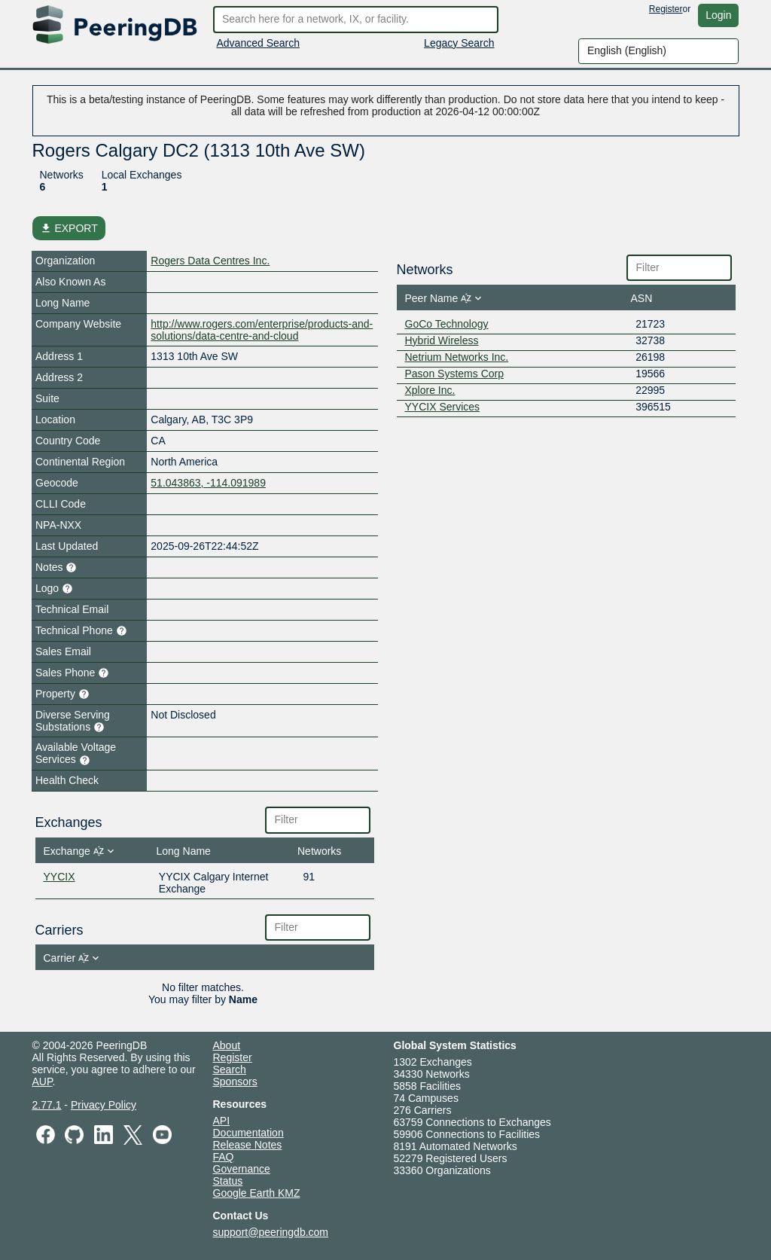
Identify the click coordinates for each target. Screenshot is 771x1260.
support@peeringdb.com (271, 1232)
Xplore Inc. (430, 390)
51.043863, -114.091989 (208, 483)
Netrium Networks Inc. (457, 357)
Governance (241, 1169)
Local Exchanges (142, 175)
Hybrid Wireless (442, 340)
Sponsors (235, 1081)
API (221, 1121)
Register (666, 9)
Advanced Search (258, 43)
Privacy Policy (103, 1105)
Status (228, 1181)
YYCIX (59, 877)
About (227, 1045)
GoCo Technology (447, 324)
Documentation (248, 1133)
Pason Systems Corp (454, 374)
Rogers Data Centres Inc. (210, 261)
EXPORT (69, 228)
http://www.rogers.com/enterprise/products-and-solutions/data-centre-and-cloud (262, 330)
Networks (62, 175)
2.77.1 (47, 1105)
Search (229, 1069)
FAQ (223, 1157)
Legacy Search (459, 43)
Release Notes (247, 1145)
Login (718, 15)
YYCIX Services (442, 407)
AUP (42, 1081)
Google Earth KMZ (256, 1193)
